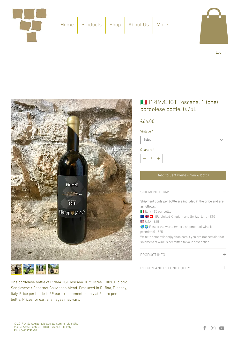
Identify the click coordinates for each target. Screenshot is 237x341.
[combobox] (183, 140)
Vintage (146, 132)
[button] (214, 26)
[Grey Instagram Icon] (213, 328)
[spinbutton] (151, 158)
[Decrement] (144, 158)
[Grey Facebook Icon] (205, 328)
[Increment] (159, 158)
